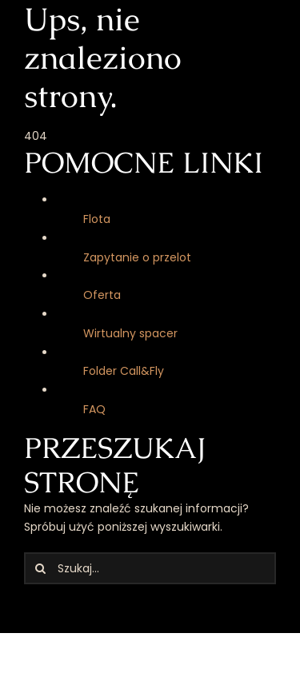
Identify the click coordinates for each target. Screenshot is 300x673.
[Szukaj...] (150, 568)
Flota (96, 219)
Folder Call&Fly (123, 371)
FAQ (94, 409)
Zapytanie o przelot (137, 257)
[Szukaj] (40, 568)
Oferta (102, 295)
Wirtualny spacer (130, 333)
